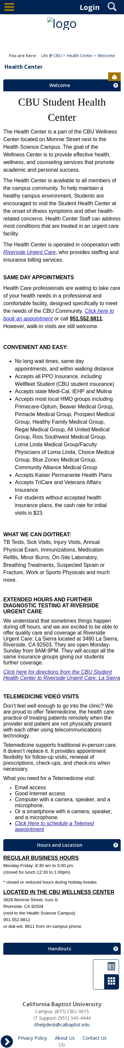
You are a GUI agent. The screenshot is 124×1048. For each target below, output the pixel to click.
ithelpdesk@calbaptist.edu (62, 1024)
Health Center (80, 55)
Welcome (106, 55)
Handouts (59, 948)
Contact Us (94, 1038)
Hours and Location (59, 845)
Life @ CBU (51, 55)
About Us (65, 1038)
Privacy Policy (32, 1038)
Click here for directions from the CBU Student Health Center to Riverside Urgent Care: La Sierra (61, 675)
